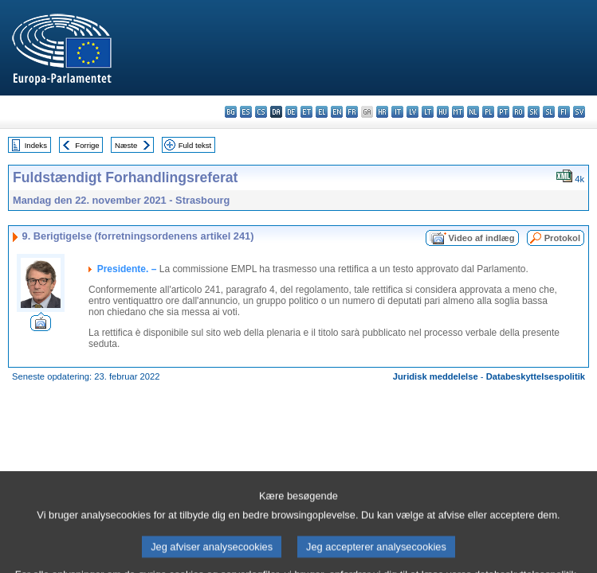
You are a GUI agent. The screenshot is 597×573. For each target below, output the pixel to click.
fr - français (352, 112)
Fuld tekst (195, 145)
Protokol (562, 238)
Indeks (36, 145)
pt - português (503, 112)
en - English (337, 112)
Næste (126, 145)
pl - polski (488, 112)
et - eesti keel (306, 112)
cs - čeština (261, 112)
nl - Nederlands (473, 112)
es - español (246, 112)
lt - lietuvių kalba (428, 112)
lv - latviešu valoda (412, 112)
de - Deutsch (291, 112)
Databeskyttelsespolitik (535, 376)
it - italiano (397, 112)
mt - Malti (458, 112)
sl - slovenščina (549, 112)
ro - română (518, 112)
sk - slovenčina (534, 112)
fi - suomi (564, 112)
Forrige (87, 145)
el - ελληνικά (322, 112)
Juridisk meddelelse (435, 376)
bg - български (231, 112)
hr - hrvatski (382, 112)
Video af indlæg (482, 238)
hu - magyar (443, 112)
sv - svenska (579, 112)
